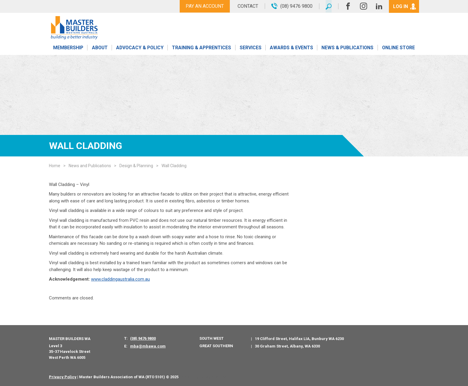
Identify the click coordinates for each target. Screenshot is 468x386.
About (99, 48)
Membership (68, 48)
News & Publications (347, 48)
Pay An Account (203, 6)
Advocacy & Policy (140, 48)
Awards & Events (291, 48)
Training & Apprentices (202, 48)
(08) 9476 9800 (143, 338)
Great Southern (216, 346)
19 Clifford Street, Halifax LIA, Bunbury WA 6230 (299, 338)
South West (211, 338)
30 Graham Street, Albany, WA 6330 (287, 346)
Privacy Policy (62, 377)
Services (250, 48)
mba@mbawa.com (148, 346)
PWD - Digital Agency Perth (206, 377)
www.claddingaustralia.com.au (120, 279)
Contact (246, 6)
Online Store (398, 48)
